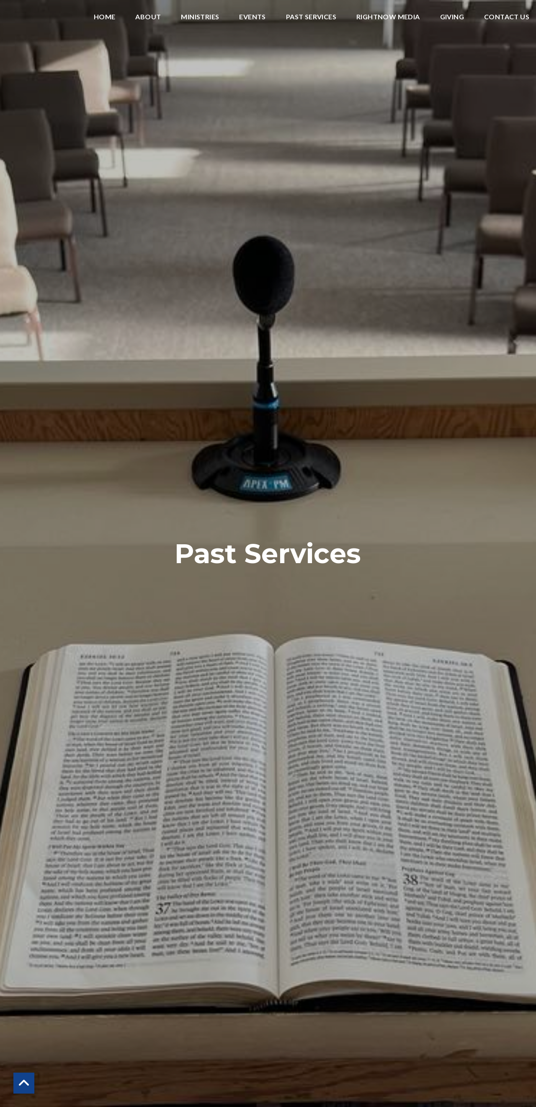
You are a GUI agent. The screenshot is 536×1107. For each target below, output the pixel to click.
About (148, 17)
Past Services (311, 17)
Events (252, 17)
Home (105, 17)
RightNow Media (388, 17)
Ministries (200, 17)
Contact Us (506, 17)
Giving (452, 17)
